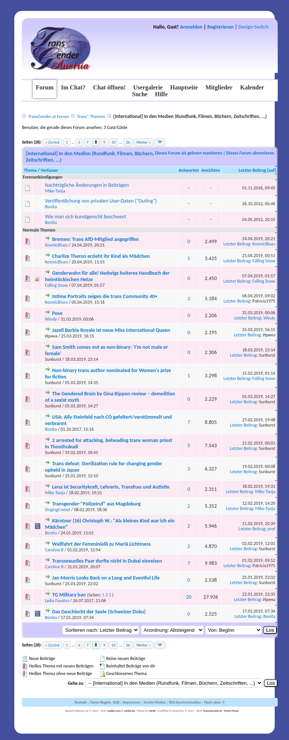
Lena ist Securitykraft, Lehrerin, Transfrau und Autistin (111, 487)
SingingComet (57, 509)
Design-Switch (254, 27)
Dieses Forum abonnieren (250, 153)
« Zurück (52, 142)
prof (271, 528)
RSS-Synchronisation (185, 702)
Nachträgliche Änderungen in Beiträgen (87, 185)
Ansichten (210, 170)
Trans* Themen (91, 116)
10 (113, 142)
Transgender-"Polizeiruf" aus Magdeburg (96, 504)
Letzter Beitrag (252, 170)
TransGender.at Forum (48, 116)
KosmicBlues (56, 245)
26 (128, 142)
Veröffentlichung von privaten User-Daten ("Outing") (101, 201)
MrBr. (152, 711)
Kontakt (81, 702)
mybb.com (113, 711)
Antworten (189, 170)
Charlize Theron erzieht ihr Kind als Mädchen (101, 256)
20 (188, 597)
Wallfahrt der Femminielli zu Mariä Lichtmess (101, 544)
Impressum (131, 702)
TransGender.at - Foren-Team (221, 711)
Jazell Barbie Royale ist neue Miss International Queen (111, 330)
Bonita (51, 206)
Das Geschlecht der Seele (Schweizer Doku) (99, 611)
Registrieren (220, 27)
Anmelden (191, 27)
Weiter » (143, 142)
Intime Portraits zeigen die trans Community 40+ (105, 296)
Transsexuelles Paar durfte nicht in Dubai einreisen (107, 561)
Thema (30, 170)
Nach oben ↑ (214, 702)
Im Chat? (73, 87)
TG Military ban (69, 595)
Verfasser (49, 170)
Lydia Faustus (57, 600)
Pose (57, 313)
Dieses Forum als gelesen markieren (188, 153)
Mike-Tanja (55, 191)
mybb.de (129, 711)
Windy (50, 319)
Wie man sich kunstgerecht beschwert (85, 216)
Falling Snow (263, 260)
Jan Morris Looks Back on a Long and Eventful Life (106, 578)
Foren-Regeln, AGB (105, 702)
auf (271, 170)
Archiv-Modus (155, 702)
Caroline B (54, 549)
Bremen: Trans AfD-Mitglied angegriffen (95, 239)
